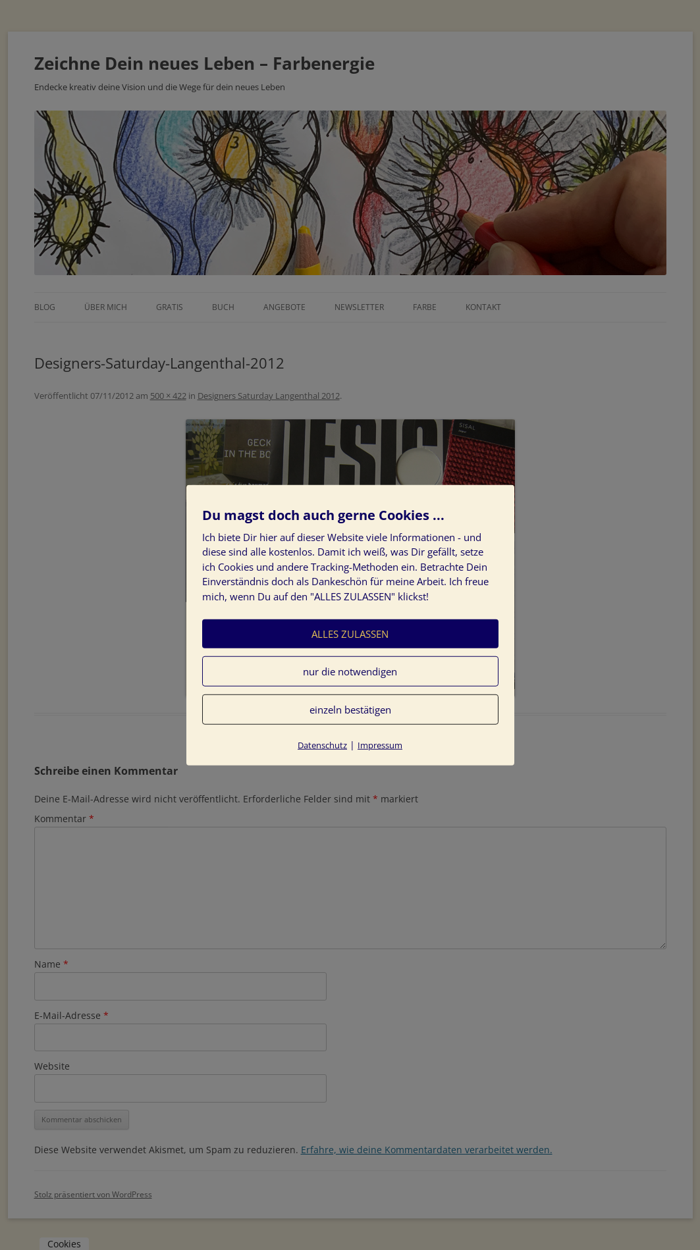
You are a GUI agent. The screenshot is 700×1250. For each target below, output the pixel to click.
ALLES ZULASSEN (350, 633)
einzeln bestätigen (350, 709)
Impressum (380, 745)
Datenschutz (322, 745)
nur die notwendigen (350, 671)
